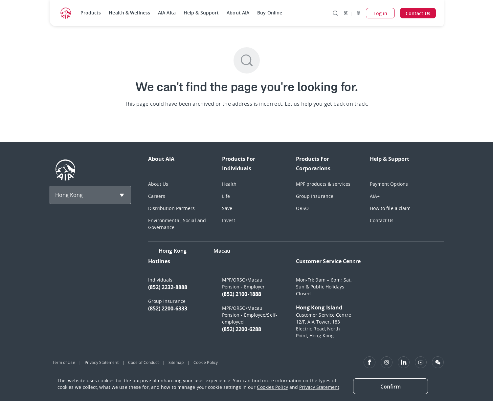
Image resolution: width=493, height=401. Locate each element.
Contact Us (382, 220)
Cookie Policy (205, 362)
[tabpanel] (296, 301)
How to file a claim (390, 208)
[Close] (390, 386)
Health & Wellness (129, 13)
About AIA (238, 13)
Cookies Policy (272, 387)
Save (227, 208)
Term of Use (63, 362)
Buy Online (269, 13)
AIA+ (375, 196)
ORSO (302, 208)
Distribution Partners (171, 208)
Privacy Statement (102, 362)
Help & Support (201, 13)
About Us (158, 184)
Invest (228, 220)
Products (90, 13)
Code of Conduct (143, 362)
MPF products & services (323, 184)
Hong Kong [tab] (173, 250)
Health (229, 184)
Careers (157, 196)
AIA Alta (167, 13)
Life (226, 196)
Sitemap (176, 362)
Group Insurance (315, 196)
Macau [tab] (222, 250)
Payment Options (389, 184)
